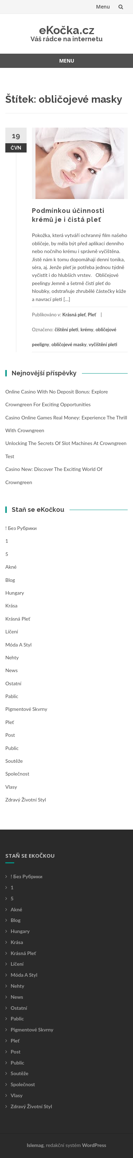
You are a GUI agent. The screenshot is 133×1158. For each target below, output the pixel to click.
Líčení (11, 631)
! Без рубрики (21, 528)
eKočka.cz (66, 30)
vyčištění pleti (103, 344)
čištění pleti (66, 329)
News (11, 670)
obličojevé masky (69, 344)
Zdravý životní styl (25, 800)
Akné (11, 567)
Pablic (11, 696)
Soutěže (14, 761)
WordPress (94, 1145)
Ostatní (13, 683)
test (9, 456)
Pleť (92, 314)
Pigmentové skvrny (26, 709)
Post (10, 735)
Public (11, 748)
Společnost (17, 774)
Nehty (12, 657)
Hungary (14, 593)
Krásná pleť (73, 314)
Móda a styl (18, 645)
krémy (87, 329)
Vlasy (11, 787)
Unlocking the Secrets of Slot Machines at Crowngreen (66, 443)
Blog (10, 580)
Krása (11, 605)
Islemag (35, 1145)
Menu (103, 6)
